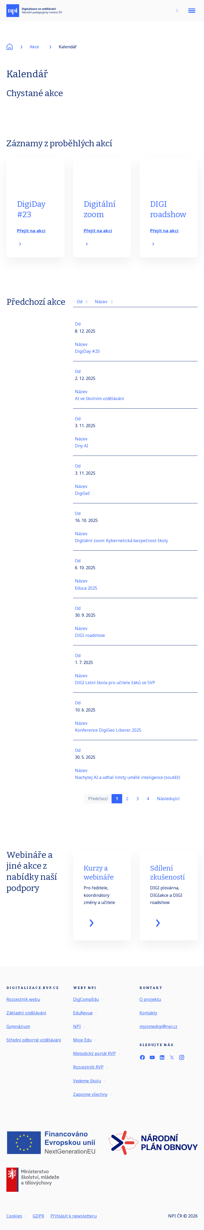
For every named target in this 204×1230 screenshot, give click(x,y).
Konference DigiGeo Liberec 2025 (108, 734)
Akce (34, 47)
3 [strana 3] (137, 802)
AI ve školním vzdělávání (99, 402)
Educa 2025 (86, 592)
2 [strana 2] (127, 802)
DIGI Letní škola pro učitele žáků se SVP (115, 686)
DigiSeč (82, 497)
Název (104, 305)
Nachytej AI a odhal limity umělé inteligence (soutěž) (127, 781)
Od (82, 305)
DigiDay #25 (87, 355)
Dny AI (81, 450)
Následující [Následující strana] (168, 802)
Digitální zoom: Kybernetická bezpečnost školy (121, 544)
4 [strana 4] (148, 802)
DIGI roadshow (90, 639)
